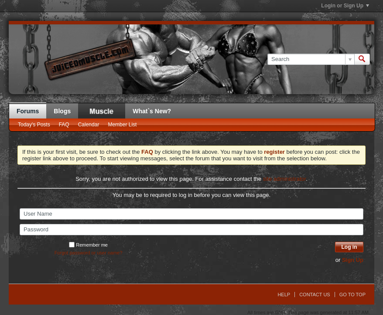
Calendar (88, 125)
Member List (122, 125)
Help (283, 294)
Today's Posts (34, 125)
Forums (28, 111)
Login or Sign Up (345, 6)
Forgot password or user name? (89, 252)
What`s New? (152, 111)
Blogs (62, 111)
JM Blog (101, 111)
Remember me (88, 244)
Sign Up (352, 260)
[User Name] (191, 214)
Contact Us (314, 294)
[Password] (191, 229)
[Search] (310, 59)
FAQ (64, 125)
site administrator (284, 179)
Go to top (352, 294)
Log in (349, 247)
